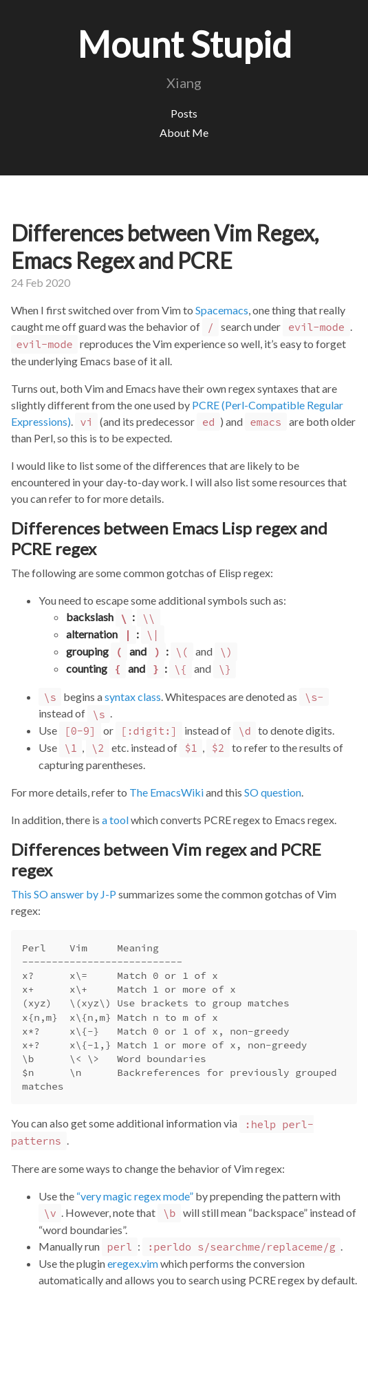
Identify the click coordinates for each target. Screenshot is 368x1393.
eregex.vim (132, 1263)
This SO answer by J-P (63, 893)
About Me (184, 132)
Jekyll (64, 1375)
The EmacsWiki (166, 792)
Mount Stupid (184, 44)
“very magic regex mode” (134, 1195)
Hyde (104, 1375)
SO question (272, 792)
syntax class (133, 696)
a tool (115, 819)
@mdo (160, 1375)
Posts (184, 113)
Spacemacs (221, 309)
